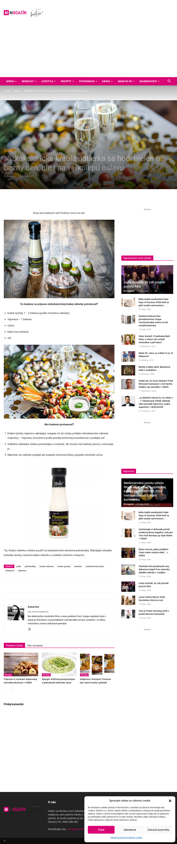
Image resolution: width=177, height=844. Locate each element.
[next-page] (11, 689)
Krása (107, 81)
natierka (78, 566)
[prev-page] (6, 689)
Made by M (126, 81)
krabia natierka (47, 566)
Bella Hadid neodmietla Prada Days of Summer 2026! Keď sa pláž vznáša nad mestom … (154, 302)
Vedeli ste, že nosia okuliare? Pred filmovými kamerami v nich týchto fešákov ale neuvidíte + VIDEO (156, 383)
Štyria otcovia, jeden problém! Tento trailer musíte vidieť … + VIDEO (153, 552)
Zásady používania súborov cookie (126, 837)
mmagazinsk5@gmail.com (81, 829)
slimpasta (9, 570)
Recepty (67, 81)
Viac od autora (35, 645)
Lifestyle (48, 81)
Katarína (11, 176)
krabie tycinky (63, 566)
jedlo (19, 566)
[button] (170, 801)
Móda (11, 81)
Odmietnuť (130, 829)
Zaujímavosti (149, 81)
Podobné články (14, 645)
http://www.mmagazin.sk (38, 612)
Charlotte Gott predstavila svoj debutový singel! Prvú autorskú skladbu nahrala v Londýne (154, 569)
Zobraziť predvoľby (158, 829)
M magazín (129, 291)
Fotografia (88, 81)
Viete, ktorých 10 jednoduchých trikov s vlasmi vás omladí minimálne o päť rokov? (154, 339)
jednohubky (30, 566)
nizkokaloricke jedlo (95, 566)
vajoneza (22, 570)
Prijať (101, 829)
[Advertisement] (88, 51)
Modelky (29, 81)
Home (7, 90)
